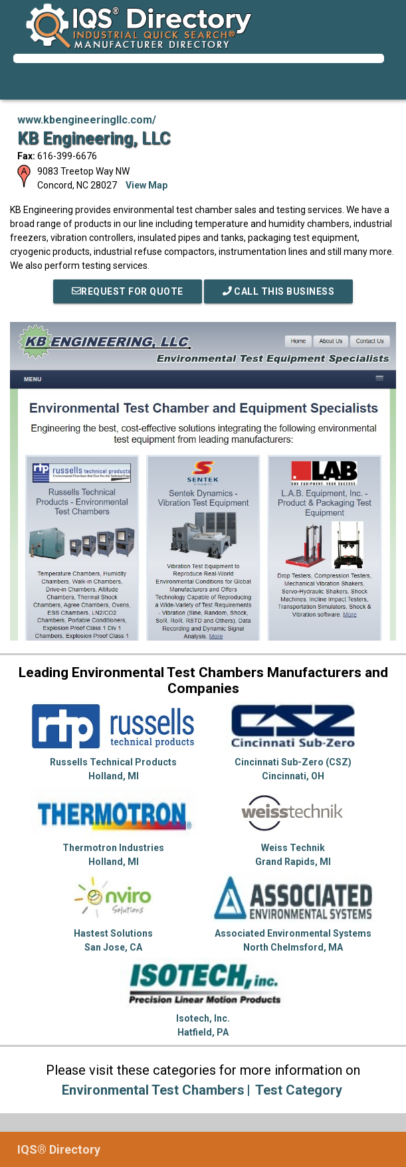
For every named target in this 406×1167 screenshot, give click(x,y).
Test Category (298, 1090)
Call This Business (279, 291)
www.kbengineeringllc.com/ (86, 120)
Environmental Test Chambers (153, 1090)
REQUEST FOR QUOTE (127, 291)
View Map (146, 185)
